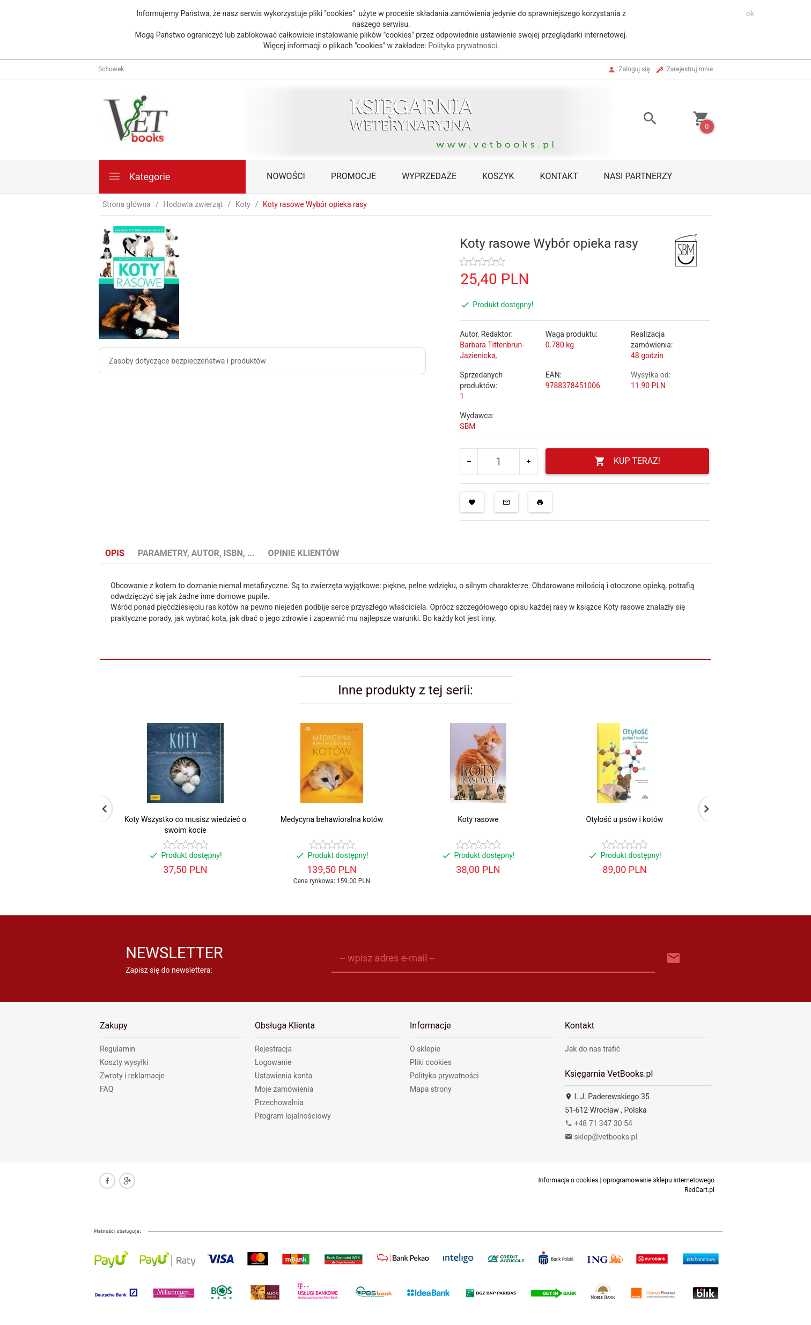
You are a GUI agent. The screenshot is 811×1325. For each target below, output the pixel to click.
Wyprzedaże (429, 176)
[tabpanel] (405, 612)
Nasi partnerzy (638, 176)
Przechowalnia (279, 1102)
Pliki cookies (431, 1062)
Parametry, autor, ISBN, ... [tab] (196, 553)
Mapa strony (431, 1089)
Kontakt (559, 176)
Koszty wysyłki (124, 1062)
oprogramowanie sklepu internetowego (658, 1180)
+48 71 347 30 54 (598, 1123)
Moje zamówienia (284, 1089)
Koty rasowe (478, 819)
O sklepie (425, 1049)
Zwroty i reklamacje (132, 1075)
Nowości (286, 176)
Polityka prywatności (462, 45)
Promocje (353, 176)
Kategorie (139, 176)
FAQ (106, 1089)
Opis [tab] (114, 553)
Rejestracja (273, 1049)
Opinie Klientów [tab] (304, 553)
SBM (467, 426)
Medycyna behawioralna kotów (332, 819)
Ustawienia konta (283, 1075)
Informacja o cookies (568, 1180)
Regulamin (117, 1049)
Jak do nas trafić (592, 1049)
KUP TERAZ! (627, 461)
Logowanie (273, 1062)
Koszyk (498, 176)
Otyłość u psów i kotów (624, 819)
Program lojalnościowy (293, 1116)
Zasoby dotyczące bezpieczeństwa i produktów (187, 361)
